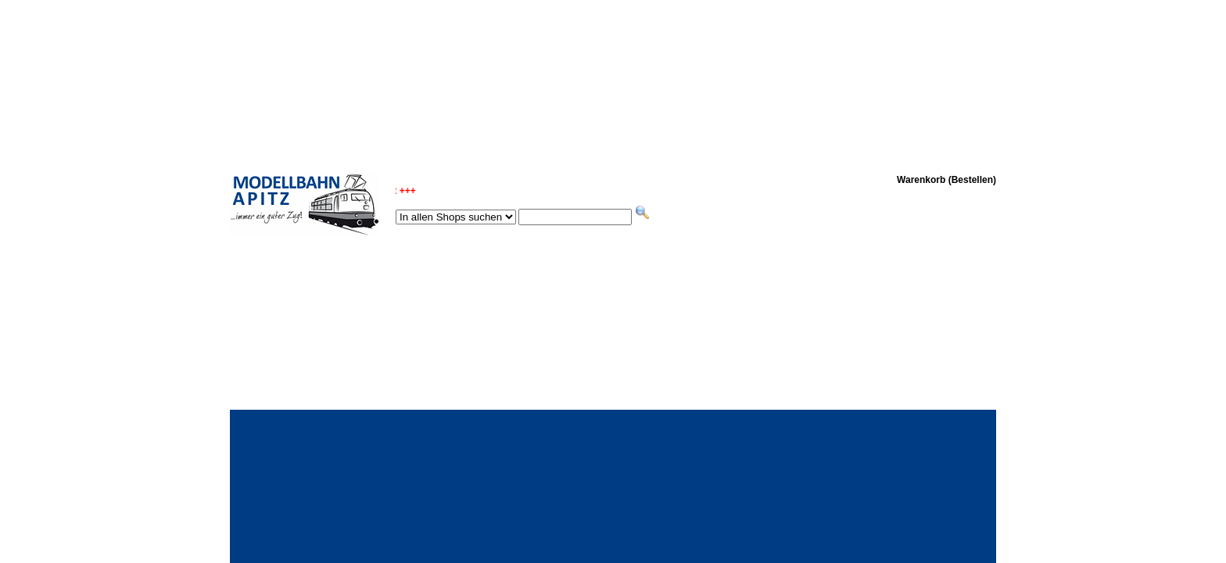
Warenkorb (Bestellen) (946, 179)
